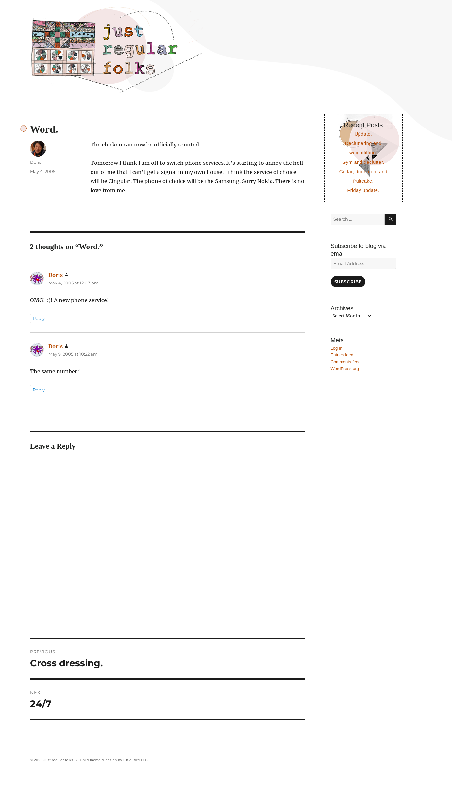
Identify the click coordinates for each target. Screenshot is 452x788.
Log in (336, 348)
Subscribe (348, 281)
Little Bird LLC (135, 760)
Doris (35, 162)
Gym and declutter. (363, 162)
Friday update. (363, 190)
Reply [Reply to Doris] (39, 318)
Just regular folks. (58, 760)
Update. (363, 134)
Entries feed (342, 354)
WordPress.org (345, 368)
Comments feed (346, 361)
